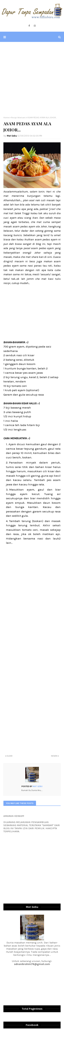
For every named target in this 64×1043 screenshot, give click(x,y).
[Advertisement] (32, 79)
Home (6, 117)
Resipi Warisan (18, 117)
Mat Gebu (12, 135)
